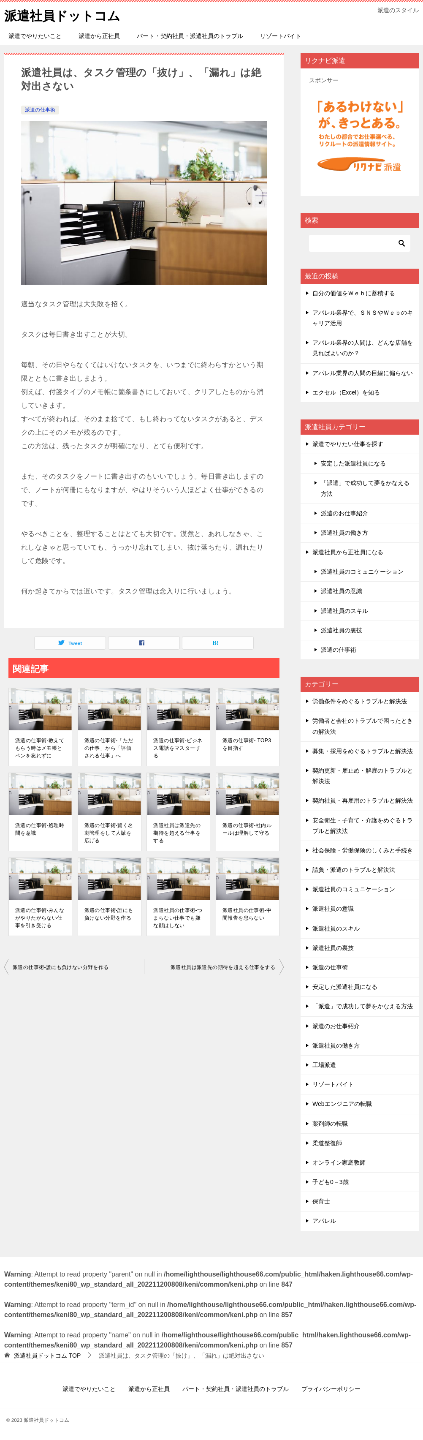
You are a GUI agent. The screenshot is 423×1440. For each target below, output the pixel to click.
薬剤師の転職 (330, 1123)
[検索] (359, 242)
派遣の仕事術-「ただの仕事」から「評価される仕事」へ (108, 747)
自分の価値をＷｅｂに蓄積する (353, 292)
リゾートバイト (280, 36)
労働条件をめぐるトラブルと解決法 (359, 701)
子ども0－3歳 (330, 1182)
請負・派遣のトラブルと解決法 (353, 869)
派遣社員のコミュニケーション (362, 571)
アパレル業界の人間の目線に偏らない (362, 372)
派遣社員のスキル (344, 610)
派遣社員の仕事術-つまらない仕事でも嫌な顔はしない (177, 917)
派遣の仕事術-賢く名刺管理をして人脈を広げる (108, 832)
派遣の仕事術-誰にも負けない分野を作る (108, 913)
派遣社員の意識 (341, 591)
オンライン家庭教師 (339, 1162)
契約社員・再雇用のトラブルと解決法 (362, 800)
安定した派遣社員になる (353, 463)
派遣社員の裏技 (341, 629)
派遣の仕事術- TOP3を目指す (246, 744)
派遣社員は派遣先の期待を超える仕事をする (177, 832)
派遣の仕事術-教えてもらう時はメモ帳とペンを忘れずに (39, 747)
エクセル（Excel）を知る (346, 392)
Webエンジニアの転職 (342, 1103)
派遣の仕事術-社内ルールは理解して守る (246, 829)
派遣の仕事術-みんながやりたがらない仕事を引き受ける (39, 917)
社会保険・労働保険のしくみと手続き (362, 850)
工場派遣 (324, 1065)
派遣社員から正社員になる (347, 552)
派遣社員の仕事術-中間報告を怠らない (246, 913)
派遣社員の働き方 (344, 532)
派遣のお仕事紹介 (344, 512)
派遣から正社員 (99, 36)
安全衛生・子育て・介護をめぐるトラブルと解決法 (362, 825)
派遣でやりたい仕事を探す (347, 444)
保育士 (321, 1201)
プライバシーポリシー (331, 1388)
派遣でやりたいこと (35, 36)
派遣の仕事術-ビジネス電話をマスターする (177, 747)
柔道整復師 (327, 1142)
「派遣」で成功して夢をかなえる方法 (365, 488)
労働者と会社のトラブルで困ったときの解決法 (362, 726)
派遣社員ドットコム (62, 14)
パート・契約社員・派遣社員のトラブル (190, 36)
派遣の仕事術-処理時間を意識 (39, 829)
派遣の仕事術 (40, 110)
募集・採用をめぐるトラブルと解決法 (362, 750)
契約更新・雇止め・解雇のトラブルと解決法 (362, 775)
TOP (47, 1355)
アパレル (324, 1220)
